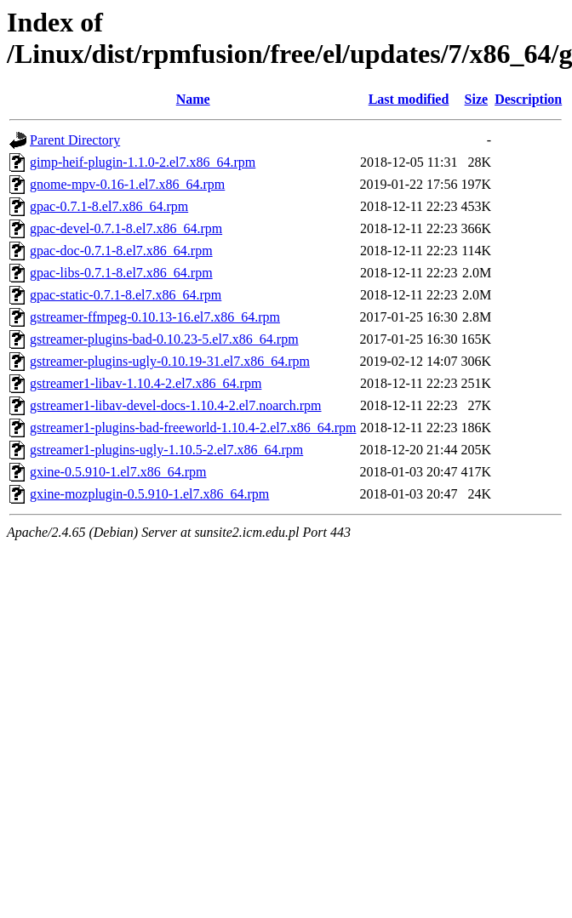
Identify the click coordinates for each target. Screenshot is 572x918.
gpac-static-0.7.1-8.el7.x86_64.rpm (125, 295)
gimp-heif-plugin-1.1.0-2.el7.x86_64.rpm (142, 162)
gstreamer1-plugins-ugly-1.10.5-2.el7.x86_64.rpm (166, 449)
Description (528, 99)
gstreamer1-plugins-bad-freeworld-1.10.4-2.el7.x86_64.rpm (193, 427)
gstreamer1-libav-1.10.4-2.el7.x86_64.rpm (145, 383)
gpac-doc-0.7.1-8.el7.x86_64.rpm (121, 250)
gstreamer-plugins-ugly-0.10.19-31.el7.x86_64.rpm (170, 361)
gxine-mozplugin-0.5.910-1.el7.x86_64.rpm (149, 494)
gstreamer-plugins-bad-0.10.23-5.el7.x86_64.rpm (164, 339)
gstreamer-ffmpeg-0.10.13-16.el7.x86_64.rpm (155, 317)
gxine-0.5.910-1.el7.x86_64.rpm (118, 472)
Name (193, 99)
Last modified (409, 99)
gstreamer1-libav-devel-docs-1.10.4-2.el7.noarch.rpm (176, 405)
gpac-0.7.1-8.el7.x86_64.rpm (109, 206)
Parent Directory (75, 140)
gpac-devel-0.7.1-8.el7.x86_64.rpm (126, 228)
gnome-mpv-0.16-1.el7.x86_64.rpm (127, 184)
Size (477, 99)
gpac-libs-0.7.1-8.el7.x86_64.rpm (121, 272)
